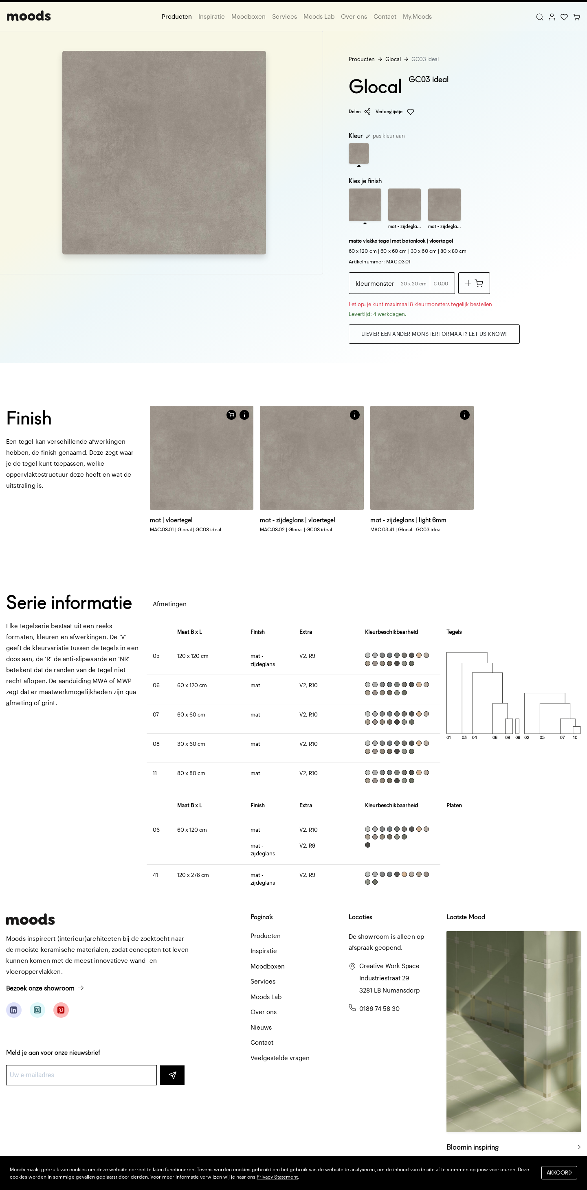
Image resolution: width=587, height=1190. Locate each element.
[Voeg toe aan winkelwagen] (474, 283)
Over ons (354, 16)
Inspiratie (211, 16)
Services (284, 16)
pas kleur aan (385, 135)
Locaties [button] (360, 917)
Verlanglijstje (395, 112)
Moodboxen (248, 16)
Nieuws (261, 1027)
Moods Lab (318, 16)
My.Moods (417, 16)
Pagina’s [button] (262, 917)
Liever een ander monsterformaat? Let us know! (434, 334)
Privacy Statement (277, 1176)
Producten (177, 16)
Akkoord (559, 1173)
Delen (360, 111)
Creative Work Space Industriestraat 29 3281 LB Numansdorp (389, 978)
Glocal (393, 59)
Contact (385, 16)
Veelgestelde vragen (280, 1057)
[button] (244, 415)
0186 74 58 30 (379, 1008)
